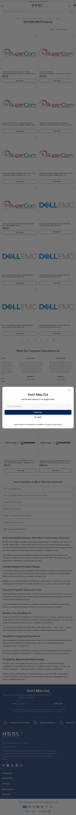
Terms (49, 424)
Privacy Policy (57, 424)
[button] (68, 390)
